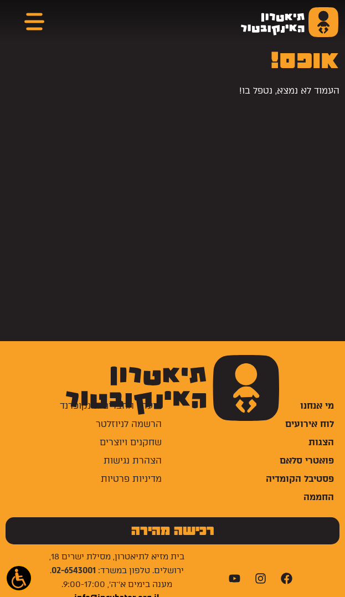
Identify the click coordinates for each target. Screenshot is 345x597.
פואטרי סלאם (307, 460)
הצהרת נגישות (133, 460)
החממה (318, 497)
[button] (19, 578)
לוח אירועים (309, 424)
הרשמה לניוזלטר (129, 424)
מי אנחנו (317, 405)
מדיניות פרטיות (131, 479)
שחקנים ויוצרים (131, 442)
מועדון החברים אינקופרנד (111, 405)
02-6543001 (74, 570)
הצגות (321, 442)
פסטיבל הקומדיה (300, 479)
